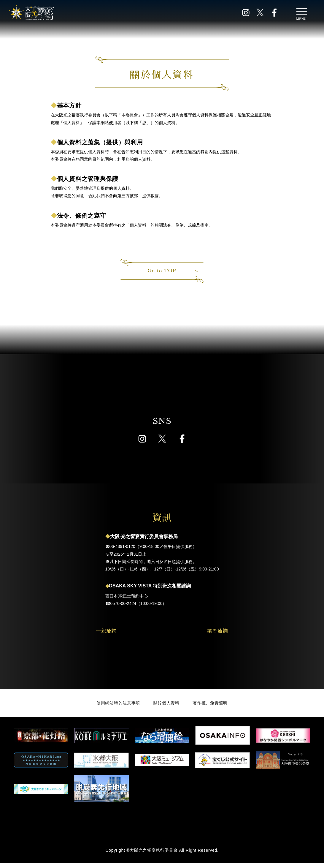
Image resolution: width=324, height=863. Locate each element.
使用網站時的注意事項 (118, 703)
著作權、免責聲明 (210, 703)
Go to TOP (172, 270)
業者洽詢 (217, 631)
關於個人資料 (166, 703)
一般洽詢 (106, 631)
